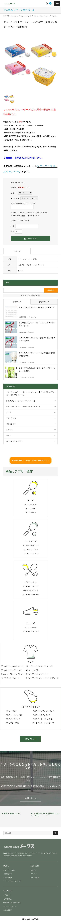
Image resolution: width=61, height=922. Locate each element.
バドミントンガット (30, 590)
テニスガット (30, 508)
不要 (20, 221)
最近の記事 (17, 302)
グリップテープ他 (12, 723)
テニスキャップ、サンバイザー (44, 711)
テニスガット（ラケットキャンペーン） (21, 401)
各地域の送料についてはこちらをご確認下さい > (30, 460)
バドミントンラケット (30, 586)
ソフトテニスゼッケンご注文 (12, 881)
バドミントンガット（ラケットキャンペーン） (23, 407)
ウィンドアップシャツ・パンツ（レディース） (43, 678)
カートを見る (35, 877)
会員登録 (33, 870)
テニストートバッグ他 (13, 715)
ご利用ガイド (7, 895)
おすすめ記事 (44, 302)
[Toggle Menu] (57, 3)
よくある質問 (7, 910)
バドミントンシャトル (30, 594)
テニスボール (30, 512)
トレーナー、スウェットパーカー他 (39, 666)
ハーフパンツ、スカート (10, 678)
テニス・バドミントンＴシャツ (12, 674)
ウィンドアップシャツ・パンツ (37, 674)
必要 (26, 221)
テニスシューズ (30, 627)
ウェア (8, 435)
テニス (8, 412)
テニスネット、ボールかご (42, 719)
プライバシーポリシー (10, 906)
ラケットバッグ (11, 711)
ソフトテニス (11, 418)
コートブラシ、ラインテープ (43, 723)
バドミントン (11, 424)
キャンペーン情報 (9, 870)
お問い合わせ (30, 798)
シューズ (9, 430)
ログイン (33, 874)
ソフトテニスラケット (30, 545)
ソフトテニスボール (30, 553)
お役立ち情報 (7, 874)
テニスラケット (30, 504)
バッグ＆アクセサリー (14, 441)
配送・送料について (12, 814)
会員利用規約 (7, 899)
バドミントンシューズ (30, 631)
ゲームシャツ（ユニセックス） (12, 666)
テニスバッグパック (12, 719)
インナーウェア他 (32, 670)
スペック (17, 251)
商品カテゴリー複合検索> (30, 295)
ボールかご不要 (32, 216)
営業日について (52, 814)
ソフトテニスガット (30, 549)
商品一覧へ (29, 739)
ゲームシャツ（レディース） (11, 670)
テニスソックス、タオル (42, 715)
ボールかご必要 (18, 216)
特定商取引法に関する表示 (11, 902)
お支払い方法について (38, 814)
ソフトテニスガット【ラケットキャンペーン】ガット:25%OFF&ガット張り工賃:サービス (30, 393)
